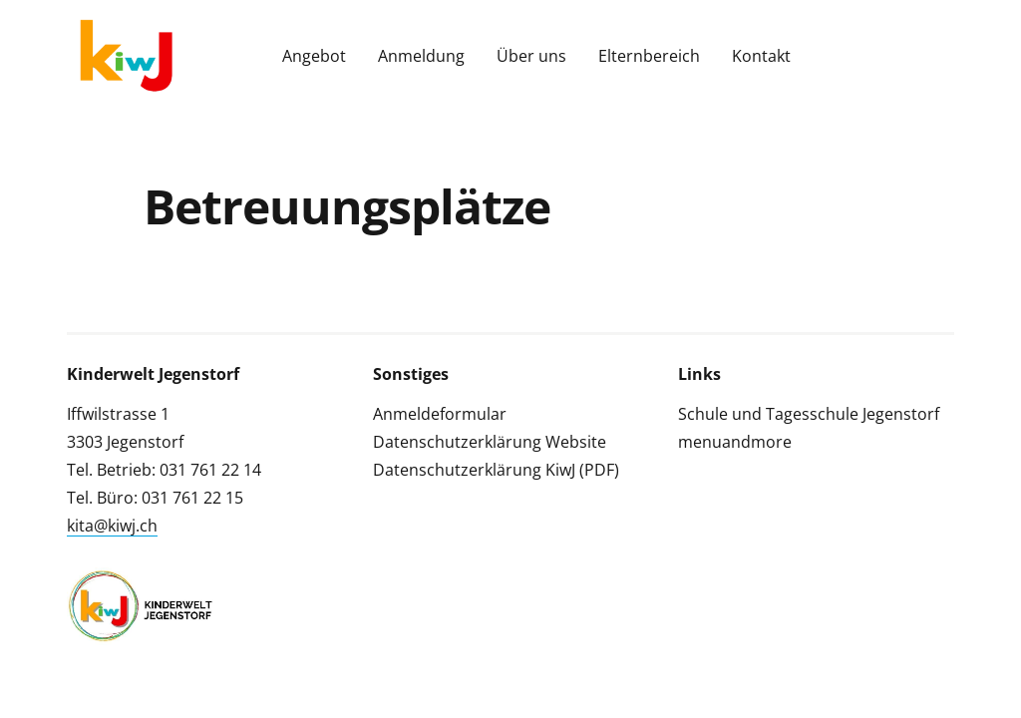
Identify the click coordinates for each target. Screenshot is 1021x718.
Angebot (314, 56)
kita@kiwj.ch (112, 526)
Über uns (531, 56)
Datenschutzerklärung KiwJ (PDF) (496, 470)
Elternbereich (649, 56)
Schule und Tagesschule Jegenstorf (808, 414)
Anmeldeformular (440, 414)
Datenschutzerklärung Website (489, 442)
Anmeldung (421, 56)
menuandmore (735, 442)
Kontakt (761, 56)
